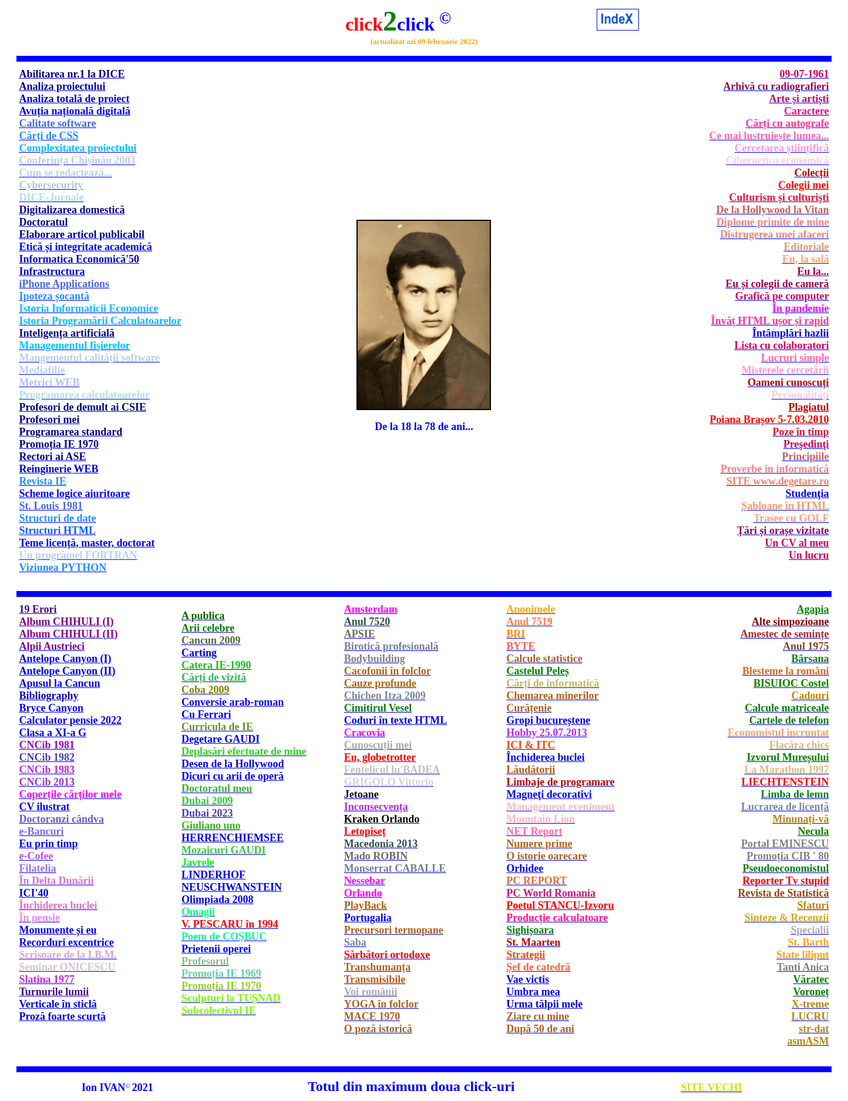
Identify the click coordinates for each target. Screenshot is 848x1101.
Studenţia (807, 493)
